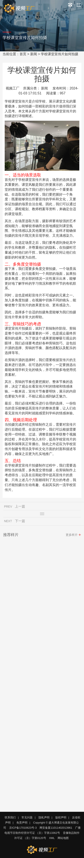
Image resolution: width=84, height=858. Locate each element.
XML (52, 838)
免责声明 (21, 822)
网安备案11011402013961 (56, 827)
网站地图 (63, 838)
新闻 (33, 54)
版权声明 (60, 817)
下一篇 (20, 522)
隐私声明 (44, 817)
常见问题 (27, 817)
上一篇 (20, 507)
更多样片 (72, 535)
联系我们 (10, 817)
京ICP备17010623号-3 (23, 827)
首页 (23, 54)
